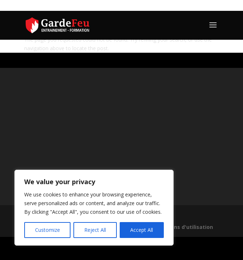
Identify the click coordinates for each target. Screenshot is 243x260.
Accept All (141, 229)
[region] (94, 208)
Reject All (95, 229)
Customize (47, 229)
